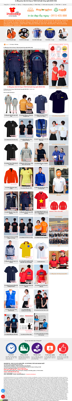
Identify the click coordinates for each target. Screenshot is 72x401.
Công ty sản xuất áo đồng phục (9, 389)
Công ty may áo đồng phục (15, 388)
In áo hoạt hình (29, 379)
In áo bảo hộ (44, 377)
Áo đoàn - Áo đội (52, 22)
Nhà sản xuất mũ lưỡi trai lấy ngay (13, 386)
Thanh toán (58, 4)
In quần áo (17, 379)
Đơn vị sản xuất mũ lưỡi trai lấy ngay (52, 386)
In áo (7, 44)
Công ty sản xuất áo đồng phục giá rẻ (34, 396)
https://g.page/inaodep (22, 368)
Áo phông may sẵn (20, 20)
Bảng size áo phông (27, 4)
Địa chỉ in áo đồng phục (14, 391)
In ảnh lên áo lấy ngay (24, 39)
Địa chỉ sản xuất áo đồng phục (53, 389)
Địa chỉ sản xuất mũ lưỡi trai (45, 385)
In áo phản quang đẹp (30, 380)
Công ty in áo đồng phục (61, 390)
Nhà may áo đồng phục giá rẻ (48, 392)
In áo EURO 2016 (7, 377)
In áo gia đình (55, 377)
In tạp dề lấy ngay (63, 39)
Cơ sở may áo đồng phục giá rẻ (18, 393)
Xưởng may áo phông (39, 382)
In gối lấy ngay (35, 379)
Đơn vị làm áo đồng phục (36, 390)
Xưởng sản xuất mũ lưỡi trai (25, 385)
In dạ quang (50, 380)
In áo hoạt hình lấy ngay (58, 379)
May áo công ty (21, 382)
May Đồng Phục (51, 23)
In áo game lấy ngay (41, 379)
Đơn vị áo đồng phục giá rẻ (48, 397)
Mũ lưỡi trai (58, 20)
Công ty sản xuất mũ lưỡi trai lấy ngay (15, 387)
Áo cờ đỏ (60, 22)
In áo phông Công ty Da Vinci (58, 144)
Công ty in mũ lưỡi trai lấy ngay (51, 383)
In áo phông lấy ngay (53, 378)
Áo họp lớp (9, 22)
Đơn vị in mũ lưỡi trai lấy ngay (19, 383)
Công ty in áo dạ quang (22, 381)
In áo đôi (47, 377)
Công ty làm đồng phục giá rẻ (33, 400)
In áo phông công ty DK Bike (58, 115)
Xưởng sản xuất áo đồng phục (42, 389)
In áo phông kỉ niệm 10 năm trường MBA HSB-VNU (58, 195)
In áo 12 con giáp (17, 380)
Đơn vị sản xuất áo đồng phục (31, 389)
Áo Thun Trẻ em (43, 22)
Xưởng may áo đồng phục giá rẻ (29, 393)
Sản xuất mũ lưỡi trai (61, 383)
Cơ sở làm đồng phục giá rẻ (43, 400)
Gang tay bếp (17, 25)
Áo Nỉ (27, 20)
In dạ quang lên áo (56, 380)
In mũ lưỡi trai (45, 382)
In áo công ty (15, 382)
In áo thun (29, 377)
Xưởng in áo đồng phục (31, 391)
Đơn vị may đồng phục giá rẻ (62, 398)
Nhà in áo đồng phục (52, 390)
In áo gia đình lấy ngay (11, 379)
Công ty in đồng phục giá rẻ (57, 399)
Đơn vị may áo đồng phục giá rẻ (59, 392)
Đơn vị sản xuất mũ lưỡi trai (14, 385)
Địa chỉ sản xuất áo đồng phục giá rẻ (20, 396)
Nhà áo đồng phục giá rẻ (58, 397)
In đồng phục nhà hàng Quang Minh (58, 273)
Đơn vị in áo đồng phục (23, 391)
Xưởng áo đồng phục (62, 387)
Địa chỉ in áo (21, 378)
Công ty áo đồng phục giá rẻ (9, 397)
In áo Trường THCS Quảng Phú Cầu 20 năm (59, 245)
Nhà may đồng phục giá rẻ (19, 399)
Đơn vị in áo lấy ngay (61, 381)
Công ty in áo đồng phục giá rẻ (60, 391)
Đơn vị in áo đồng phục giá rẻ (28, 392)
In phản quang (45, 380)
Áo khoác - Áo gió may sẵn (36, 20)
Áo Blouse (28, 22)
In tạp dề (51, 377)
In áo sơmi (25, 378)
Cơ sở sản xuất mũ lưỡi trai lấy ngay (39, 386)
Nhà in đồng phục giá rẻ (28, 399)
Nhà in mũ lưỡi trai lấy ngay (30, 383)
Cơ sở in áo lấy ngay (45, 381)
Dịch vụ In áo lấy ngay (10, 380)
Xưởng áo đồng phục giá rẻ (28, 397)
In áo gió (39, 377)
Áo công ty (11, 382)
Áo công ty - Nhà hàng (19, 22)
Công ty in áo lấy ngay (38, 381)
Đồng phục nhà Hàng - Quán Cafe (37, 23)
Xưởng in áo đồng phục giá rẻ (49, 391)
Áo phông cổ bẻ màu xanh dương (58, 166)
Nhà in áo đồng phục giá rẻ (38, 392)
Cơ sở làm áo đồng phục (17, 390)
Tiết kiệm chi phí (37, 354)
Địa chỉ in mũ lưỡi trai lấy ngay (40, 383)
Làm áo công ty (26, 382)
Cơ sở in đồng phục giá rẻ (47, 399)
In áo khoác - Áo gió (50, 39)
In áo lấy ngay (15, 378)
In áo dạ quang (15, 23)
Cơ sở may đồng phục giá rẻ (41, 398)
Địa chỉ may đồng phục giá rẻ (52, 398)
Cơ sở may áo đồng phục (24, 388)
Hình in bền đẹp (62, 354)
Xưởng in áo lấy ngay (53, 381)
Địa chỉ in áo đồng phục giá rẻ (17, 392)
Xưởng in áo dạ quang (13, 381)
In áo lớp (60, 377)
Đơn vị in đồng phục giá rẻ (12, 400)
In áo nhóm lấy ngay (46, 378)
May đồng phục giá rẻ (21, 398)
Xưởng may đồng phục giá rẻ (9, 399)
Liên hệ (64, 4)
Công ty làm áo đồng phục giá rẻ (53, 393)
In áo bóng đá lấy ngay (31, 378)
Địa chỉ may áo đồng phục (34, 388)
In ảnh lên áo (25, 377)
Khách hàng (37, 4)
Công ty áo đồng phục (31, 387)
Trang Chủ (6, 4)
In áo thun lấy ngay (61, 378)
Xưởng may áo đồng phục (43, 388)
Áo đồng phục (24, 387)
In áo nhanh (11, 354)
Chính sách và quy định (47, 4)
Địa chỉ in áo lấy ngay (30, 381)
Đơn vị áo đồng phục (46, 387)
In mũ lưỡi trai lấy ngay (53, 382)
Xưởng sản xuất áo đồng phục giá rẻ (60, 396)
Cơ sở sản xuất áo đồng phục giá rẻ (47, 396)
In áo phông (20, 377)
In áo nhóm (64, 377)
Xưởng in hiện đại (24, 354)
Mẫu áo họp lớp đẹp (62, 23)
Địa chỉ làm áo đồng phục (26, 390)
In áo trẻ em (22, 379)
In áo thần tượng (23, 380)
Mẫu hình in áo (12, 377)
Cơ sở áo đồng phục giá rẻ (18, 397)
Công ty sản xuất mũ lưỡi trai (35, 385)
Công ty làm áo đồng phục (8, 390)
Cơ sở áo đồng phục (39, 387)
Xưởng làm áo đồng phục (63, 389)
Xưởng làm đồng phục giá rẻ (54, 400)
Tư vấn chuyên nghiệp (50, 354)
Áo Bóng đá (35, 22)
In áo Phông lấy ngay (11, 39)
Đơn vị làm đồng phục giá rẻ (23, 400)
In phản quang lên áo (38, 380)
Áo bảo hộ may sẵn (49, 20)
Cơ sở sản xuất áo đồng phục (20, 389)
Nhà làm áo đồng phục (45, 390)
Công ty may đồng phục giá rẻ (30, 398)
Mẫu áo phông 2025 (9, 20)
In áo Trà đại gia (58, 216)
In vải (25, 379)
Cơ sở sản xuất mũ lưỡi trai (55, 385)
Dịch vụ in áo (10, 378)
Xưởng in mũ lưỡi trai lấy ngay (62, 382)
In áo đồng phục (35, 377)
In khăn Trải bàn (23, 23)
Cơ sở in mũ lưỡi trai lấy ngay (9, 383)
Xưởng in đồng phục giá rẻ (37, 399)
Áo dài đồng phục (8, 25)
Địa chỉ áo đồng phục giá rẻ (38, 397)
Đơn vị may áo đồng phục (53, 388)
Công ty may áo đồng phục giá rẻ (41, 393)
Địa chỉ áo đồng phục (54, 387)
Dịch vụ (19, 4)
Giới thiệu (13, 4)
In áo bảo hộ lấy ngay (37, 39)
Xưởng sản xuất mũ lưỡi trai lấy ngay (26, 386)
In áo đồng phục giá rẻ (39, 391)
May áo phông (32, 382)
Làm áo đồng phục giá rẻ (12, 398)
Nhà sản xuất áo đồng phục (63, 388)
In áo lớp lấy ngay (39, 378)
